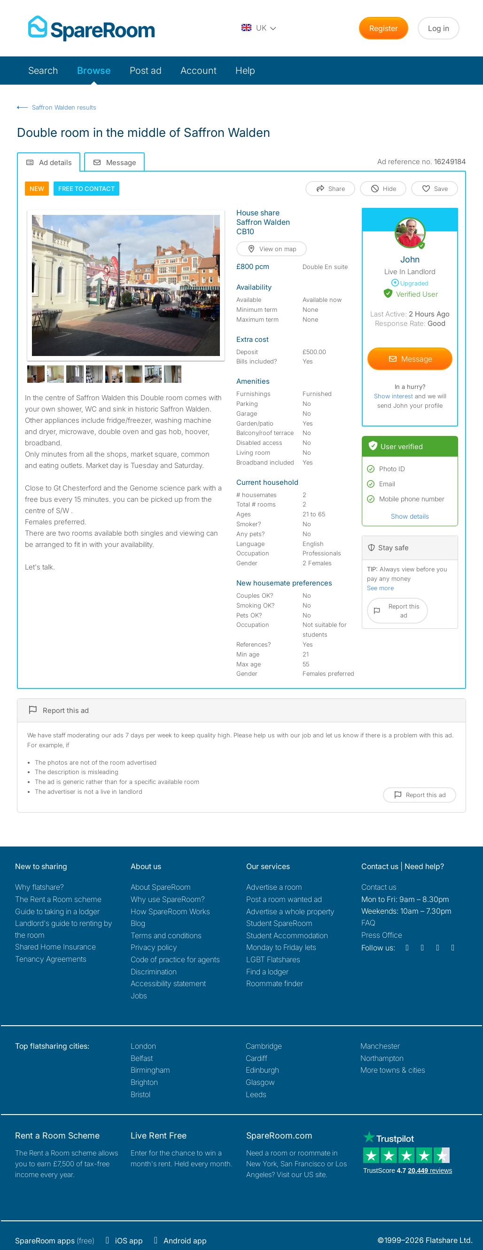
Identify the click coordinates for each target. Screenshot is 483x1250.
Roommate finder (274, 983)
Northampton (382, 1058)
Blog (138, 923)
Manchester (380, 1046)
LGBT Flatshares (273, 959)
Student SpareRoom (279, 923)
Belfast (142, 1058)
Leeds (256, 1094)
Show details (410, 516)
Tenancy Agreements (50, 959)
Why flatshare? (39, 887)
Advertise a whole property (290, 911)
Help (245, 70)
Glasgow (260, 1082)
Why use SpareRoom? (168, 899)
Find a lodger (267, 971)
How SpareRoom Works (170, 911)
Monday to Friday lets (281, 947)
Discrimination (154, 971)
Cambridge (264, 1046)
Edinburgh (262, 1070)
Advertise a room (274, 887)
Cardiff (256, 1058)
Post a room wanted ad (284, 899)
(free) (54, 1240)
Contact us (379, 887)
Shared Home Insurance (55, 946)
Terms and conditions (166, 935)
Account (198, 70)
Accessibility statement (168, 983)
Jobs (139, 995)
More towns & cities (392, 1070)
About (161, 887)
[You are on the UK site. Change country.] (259, 28)
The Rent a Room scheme (58, 899)
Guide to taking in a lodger (57, 911)
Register (383, 28)
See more (380, 588)
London (143, 1046)
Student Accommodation (287, 935)
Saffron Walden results (64, 107)
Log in (438, 28)
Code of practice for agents (175, 959)
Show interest (394, 396)
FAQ (368, 922)
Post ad (146, 70)
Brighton (144, 1082)
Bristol (140, 1094)
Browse (94, 70)
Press (381, 935)
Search (43, 70)
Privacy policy (154, 947)
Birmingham (150, 1070)
